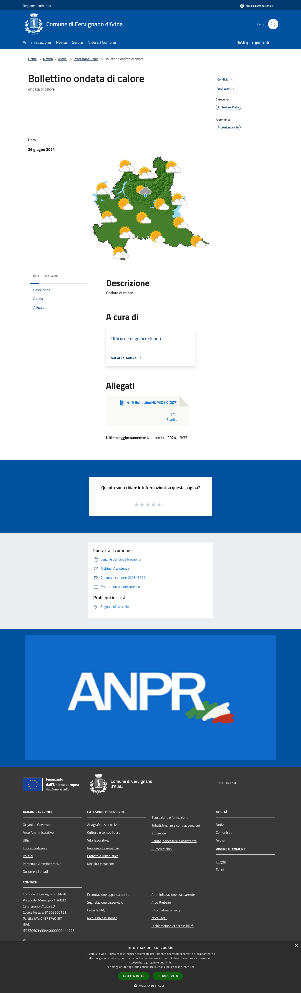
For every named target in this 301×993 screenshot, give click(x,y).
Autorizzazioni (162, 848)
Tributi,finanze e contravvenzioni (175, 825)
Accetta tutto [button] (134, 976)
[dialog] (150, 967)
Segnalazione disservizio (105, 902)
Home (32, 58)
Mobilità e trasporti (101, 863)
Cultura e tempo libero (103, 832)
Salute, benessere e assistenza (174, 840)
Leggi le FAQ (96, 910)
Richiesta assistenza (102, 918)
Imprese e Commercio (103, 848)
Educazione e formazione (169, 817)
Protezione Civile (86, 58)
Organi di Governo (36, 824)
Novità (48, 58)
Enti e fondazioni (35, 848)
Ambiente (158, 833)
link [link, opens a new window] (192, 967)
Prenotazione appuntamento (108, 894)
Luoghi (221, 861)
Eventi (220, 869)
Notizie (221, 824)
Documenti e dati (35, 871)
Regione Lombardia (37, 5)
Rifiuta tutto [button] (168, 976)
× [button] (296, 945)
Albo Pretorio (161, 902)
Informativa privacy (165, 910)
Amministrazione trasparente (173, 894)
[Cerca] (273, 24)
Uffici (26, 840)
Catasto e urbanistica (102, 855)
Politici (28, 855)
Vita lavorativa (98, 840)
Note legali (159, 918)
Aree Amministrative (38, 832)
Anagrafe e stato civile (103, 824)
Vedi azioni (227, 88)
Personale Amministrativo (42, 863)
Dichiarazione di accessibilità (172, 925)
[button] (150, 985)
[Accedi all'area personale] (256, 6)
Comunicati (224, 832)
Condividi (226, 79)
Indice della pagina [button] (45, 276)
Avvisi (62, 58)
